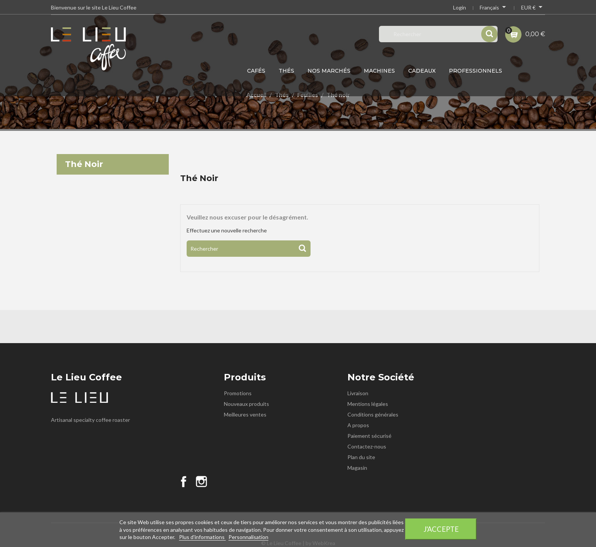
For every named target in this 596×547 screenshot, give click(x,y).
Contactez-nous (366, 446)
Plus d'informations (202, 537)
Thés (286, 70)
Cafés (256, 70)
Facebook (183, 481)
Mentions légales (367, 404)
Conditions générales (372, 414)
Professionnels (475, 70)
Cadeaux (422, 70)
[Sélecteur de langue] (493, 8)
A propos (358, 425)
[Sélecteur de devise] (533, 8)
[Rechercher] (249, 248)
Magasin (357, 467)
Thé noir (84, 164)
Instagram (201, 481)
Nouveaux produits (246, 404)
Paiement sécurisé (369, 436)
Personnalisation (248, 537)
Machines (379, 70)
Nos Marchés (329, 70)
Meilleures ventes (245, 414)
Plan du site (361, 457)
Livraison (357, 393)
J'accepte (441, 529)
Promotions (238, 393)
